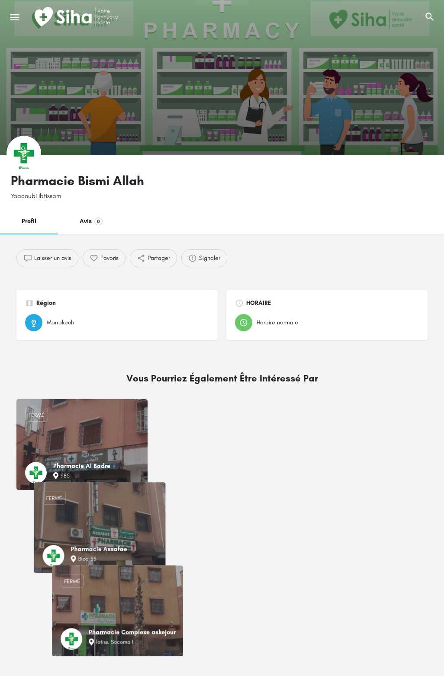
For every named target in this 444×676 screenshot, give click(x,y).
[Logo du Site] (77, 17)
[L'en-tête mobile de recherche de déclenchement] (429, 16)
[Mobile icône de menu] (15, 17)
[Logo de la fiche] (23, 153)
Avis (91, 221)
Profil (29, 221)
